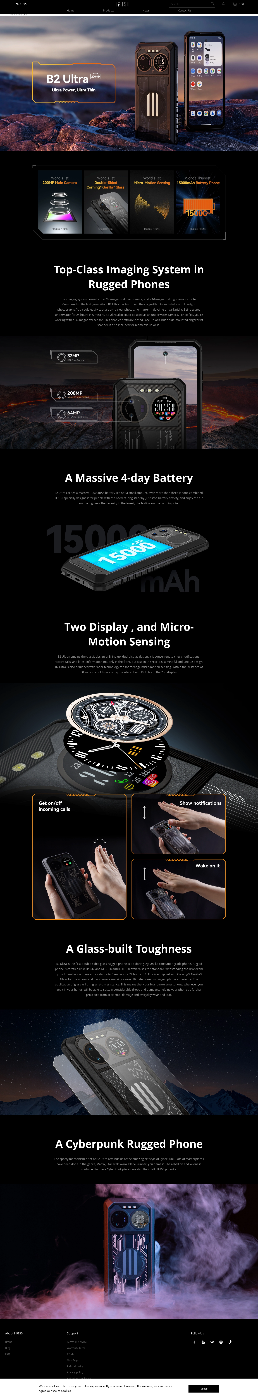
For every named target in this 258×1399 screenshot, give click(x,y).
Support (72, 1333)
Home (13, 15)
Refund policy (75, 1366)
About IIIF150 (14, 1333)
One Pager (73, 1360)
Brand (9, 1342)
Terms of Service (77, 1342)
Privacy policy (75, 1372)
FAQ (7, 1354)
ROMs (70, 1354)
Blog (7, 1348)
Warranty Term (76, 1348)
